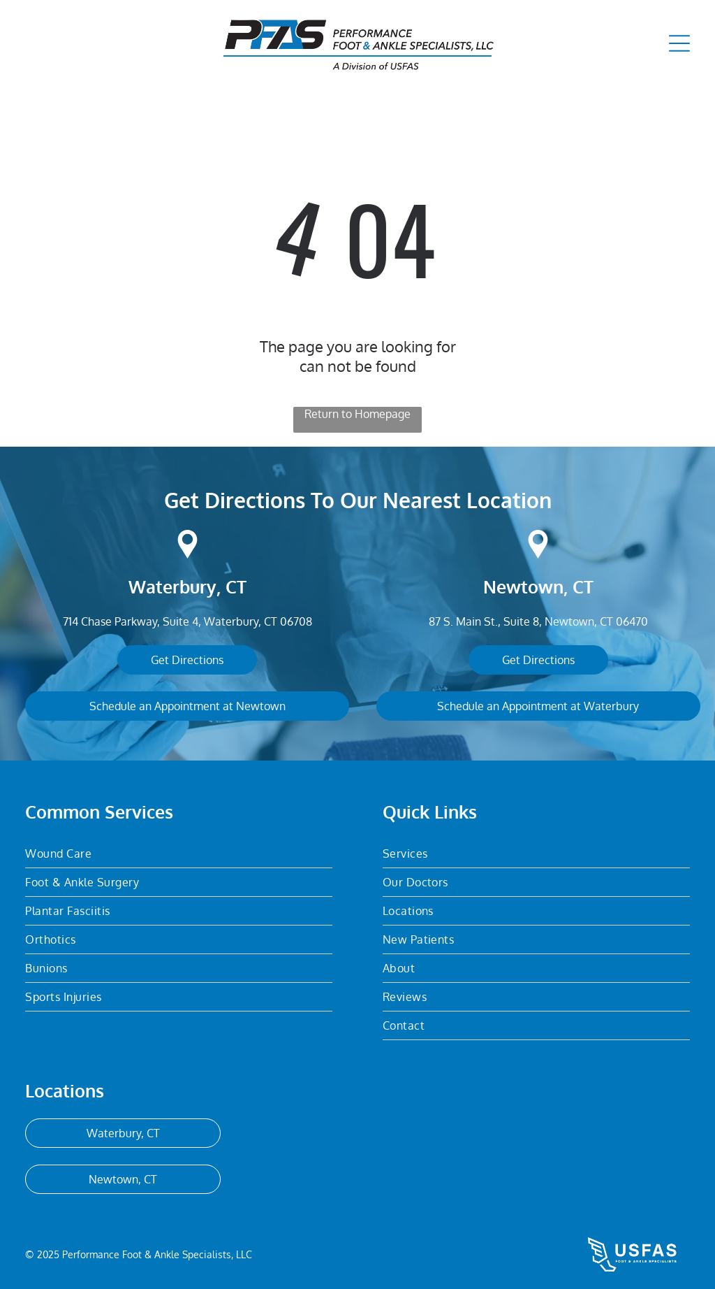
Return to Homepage (357, 414)
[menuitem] (178, 854)
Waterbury (172, 586)
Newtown (523, 586)
